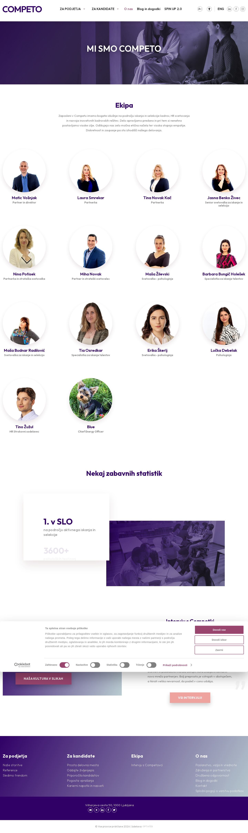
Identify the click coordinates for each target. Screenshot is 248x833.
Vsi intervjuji (190, 698)
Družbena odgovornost (212, 775)
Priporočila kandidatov (83, 775)
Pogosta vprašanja (80, 781)
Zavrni (219, 811)
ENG (221, 9)
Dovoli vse (219, 790)
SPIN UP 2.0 (173, 9)
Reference (10, 770)
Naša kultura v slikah (43, 679)
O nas (128, 9)
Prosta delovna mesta (83, 765)
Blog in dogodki (148, 9)
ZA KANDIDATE (103, 9)
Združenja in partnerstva (212, 770)
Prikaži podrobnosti (175, 826)
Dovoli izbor (219, 801)
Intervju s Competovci (147, 765)
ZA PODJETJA (70, 9)
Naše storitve (12, 765)
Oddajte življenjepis (80, 770)
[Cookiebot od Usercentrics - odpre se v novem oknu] (22, 826)
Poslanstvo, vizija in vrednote (216, 765)
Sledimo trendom (15, 775)
